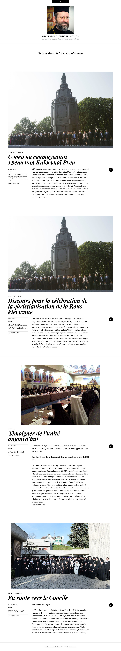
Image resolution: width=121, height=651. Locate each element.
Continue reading (39, 197)
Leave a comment (14, 183)
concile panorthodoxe (16, 451)
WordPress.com (72, 647)
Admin (10, 172)
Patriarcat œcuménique (15, 178)
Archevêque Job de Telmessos (60, 36)
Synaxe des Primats (14, 613)
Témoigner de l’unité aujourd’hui (34, 436)
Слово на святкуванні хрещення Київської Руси (41, 159)
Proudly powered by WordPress (52, 647)
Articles (11, 593)
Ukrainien (19, 152)
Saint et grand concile (16, 453)
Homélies (11, 152)
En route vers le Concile (38, 597)
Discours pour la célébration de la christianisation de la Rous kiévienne (47, 306)
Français (11, 296)
